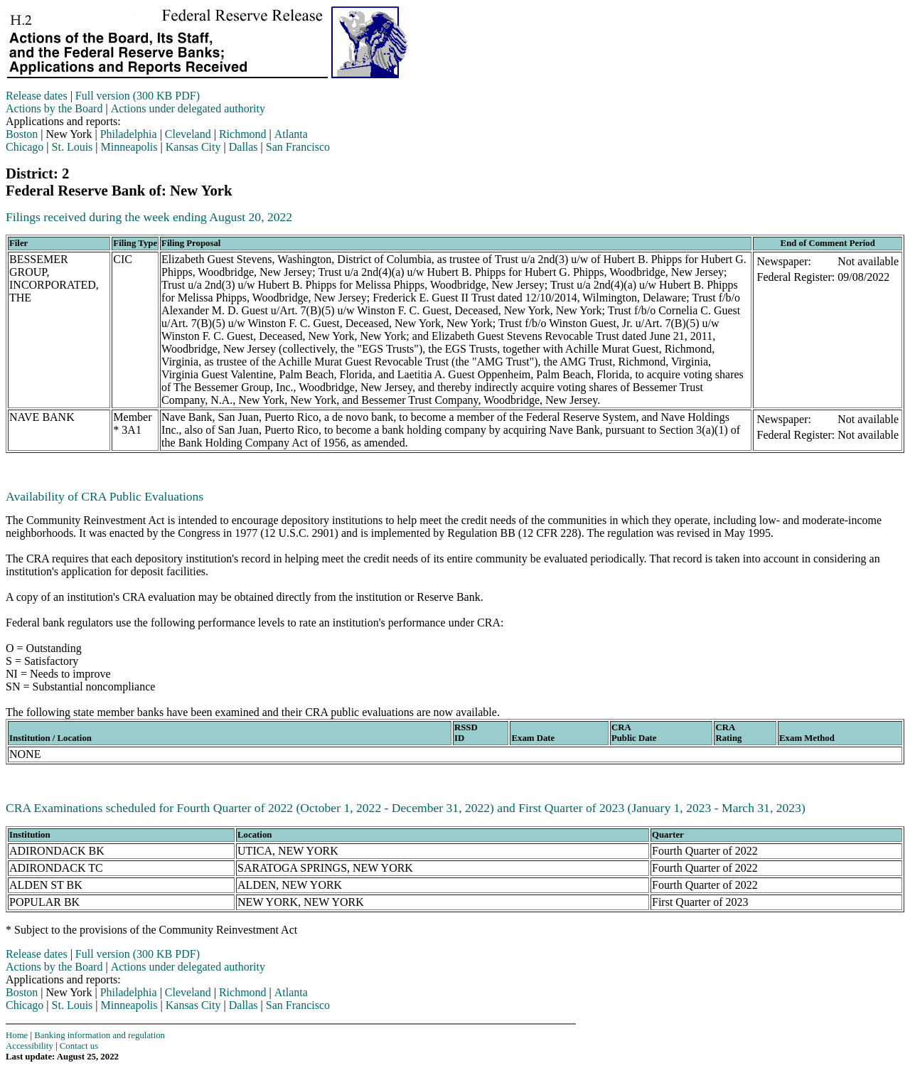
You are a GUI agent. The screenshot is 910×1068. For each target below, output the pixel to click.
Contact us (79, 1046)
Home (17, 1035)
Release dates (37, 96)
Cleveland (188, 134)
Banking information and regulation (99, 1035)
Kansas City (193, 147)
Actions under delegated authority (188, 108)
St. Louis (72, 147)
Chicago (24, 147)
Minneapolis (129, 147)
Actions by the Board (54, 108)
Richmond (243, 134)
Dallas (243, 147)
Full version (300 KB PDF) (137, 96)
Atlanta (291, 134)
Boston (22, 134)
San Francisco (298, 147)
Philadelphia (128, 134)
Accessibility (29, 1046)
